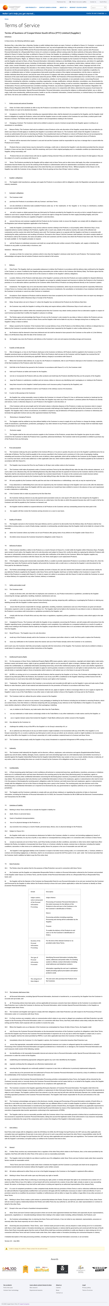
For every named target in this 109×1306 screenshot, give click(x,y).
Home (6, 19)
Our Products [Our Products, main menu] (31, 7)
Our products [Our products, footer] (7, 1285)
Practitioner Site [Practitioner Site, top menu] (61, 2)
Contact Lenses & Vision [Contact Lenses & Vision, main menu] (47, 7)
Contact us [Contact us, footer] (59, 1293)
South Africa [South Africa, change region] (103, 2)
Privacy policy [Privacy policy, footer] (86, 1287)
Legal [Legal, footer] (84, 1285)
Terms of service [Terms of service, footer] (87, 1290)
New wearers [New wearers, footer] (34, 1287)
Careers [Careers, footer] (58, 1287)
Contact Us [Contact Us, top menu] (93, 2)
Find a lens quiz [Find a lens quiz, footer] (8, 1287)
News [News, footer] (57, 1290)
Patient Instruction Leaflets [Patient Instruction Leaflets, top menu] (79, 2)
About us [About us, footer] (59, 1285)
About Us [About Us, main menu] (63, 7)
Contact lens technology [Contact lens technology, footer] (10, 1290)
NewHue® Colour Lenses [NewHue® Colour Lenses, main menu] (78, 7)
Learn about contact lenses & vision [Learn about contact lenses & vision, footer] (41, 1285)
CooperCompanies (24, 1304)
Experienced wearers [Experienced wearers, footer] (36, 1290)
